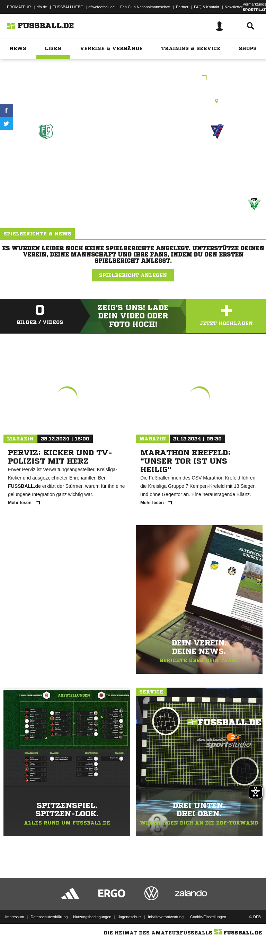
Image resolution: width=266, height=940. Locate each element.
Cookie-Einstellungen (208, 917)
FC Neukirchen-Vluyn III (217, 161)
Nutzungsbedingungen (92, 917)
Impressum (14, 917)
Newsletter (234, 7)
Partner (182, 7)
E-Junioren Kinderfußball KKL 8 (133, 78)
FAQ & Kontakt (206, 7)
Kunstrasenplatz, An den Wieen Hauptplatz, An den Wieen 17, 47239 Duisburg (132, 101)
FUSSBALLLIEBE (68, 7)
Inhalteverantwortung (166, 917)
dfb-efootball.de (101, 7)
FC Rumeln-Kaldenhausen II (46, 161)
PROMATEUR (19, 7)
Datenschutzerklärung (49, 917)
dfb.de (41, 7)
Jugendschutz (129, 917)
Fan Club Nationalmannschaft (145, 7)
